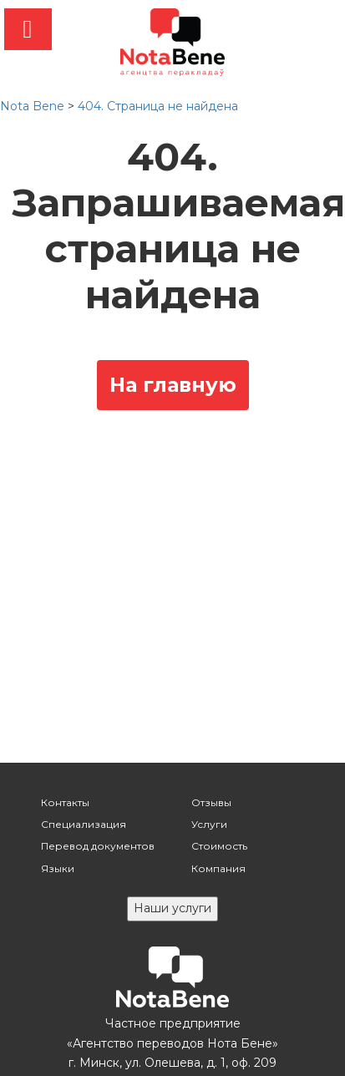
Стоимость (219, 846)
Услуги (209, 824)
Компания (218, 868)
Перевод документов (98, 846)
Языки (57, 868)
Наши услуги (172, 908)
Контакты (65, 802)
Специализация (83, 824)
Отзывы (211, 802)
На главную (172, 385)
